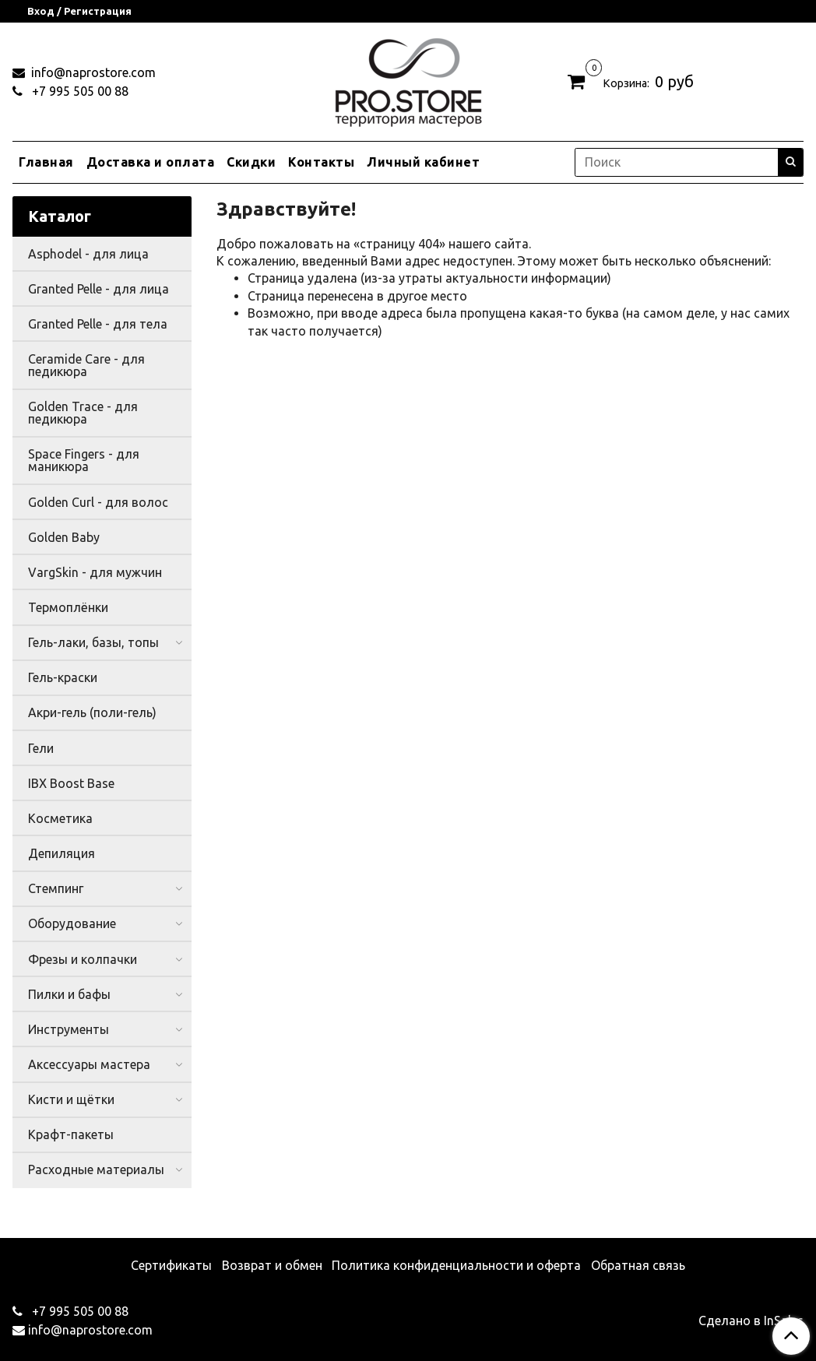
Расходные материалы (96, 1169)
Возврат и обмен (272, 1265)
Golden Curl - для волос (98, 502)
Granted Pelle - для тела (97, 324)
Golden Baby (64, 537)
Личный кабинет (423, 162)
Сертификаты (171, 1265)
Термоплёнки (68, 607)
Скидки (251, 162)
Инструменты (68, 1029)
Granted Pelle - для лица (98, 289)
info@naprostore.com (92, 72)
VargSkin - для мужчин (95, 572)
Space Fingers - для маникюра (83, 460)
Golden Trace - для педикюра (83, 412)
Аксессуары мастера (89, 1064)
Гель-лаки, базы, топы (93, 642)
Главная (46, 162)
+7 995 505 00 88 (78, 91)
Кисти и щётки (71, 1099)
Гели (41, 748)
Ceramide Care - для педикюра (86, 365)
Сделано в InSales (751, 1320)
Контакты (321, 162)
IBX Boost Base (71, 783)
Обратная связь (638, 1265)
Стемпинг (55, 888)
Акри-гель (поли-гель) (92, 712)
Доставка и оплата (150, 162)
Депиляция (61, 853)
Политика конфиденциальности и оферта (456, 1265)
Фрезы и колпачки (82, 959)
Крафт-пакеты (71, 1134)
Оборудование (72, 923)
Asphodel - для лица (88, 254)
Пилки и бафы (69, 994)
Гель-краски (62, 677)
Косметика (60, 818)
